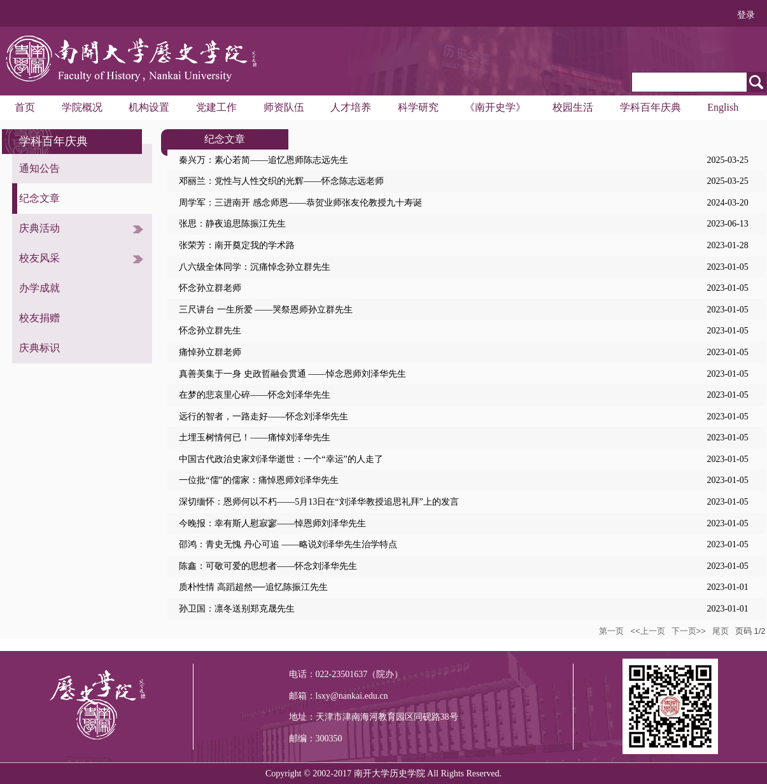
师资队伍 (284, 107)
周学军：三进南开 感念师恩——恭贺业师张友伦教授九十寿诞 (300, 202)
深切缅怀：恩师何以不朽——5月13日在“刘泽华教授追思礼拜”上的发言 (318, 502)
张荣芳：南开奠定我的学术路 (237, 245)
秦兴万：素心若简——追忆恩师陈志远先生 (263, 160)
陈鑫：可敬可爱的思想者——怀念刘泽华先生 (268, 566)
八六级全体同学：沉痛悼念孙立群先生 (254, 267)
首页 (25, 107)
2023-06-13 (727, 223)
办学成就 (39, 288)
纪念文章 (39, 198)
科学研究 (418, 107)
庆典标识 (39, 347)
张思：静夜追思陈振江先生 (232, 223)
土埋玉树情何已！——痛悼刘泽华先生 (254, 437)
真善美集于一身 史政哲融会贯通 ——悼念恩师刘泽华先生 (292, 374)
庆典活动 (39, 228)
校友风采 (39, 258)
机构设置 (149, 107)
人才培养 (350, 107)
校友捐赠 (39, 317)
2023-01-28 (727, 245)
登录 (746, 15)
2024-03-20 (727, 202)
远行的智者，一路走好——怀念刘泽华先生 (263, 416)
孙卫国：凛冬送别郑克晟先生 (237, 608)
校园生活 (572, 107)
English (722, 107)
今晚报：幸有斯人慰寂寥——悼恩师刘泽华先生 (272, 523)
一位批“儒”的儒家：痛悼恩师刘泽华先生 (258, 480)
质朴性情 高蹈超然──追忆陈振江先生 (253, 587)
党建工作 (216, 107)
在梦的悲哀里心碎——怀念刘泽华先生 (254, 395)
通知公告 (39, 168)
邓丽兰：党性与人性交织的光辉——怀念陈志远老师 (281, 181)
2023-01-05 (727, 267)
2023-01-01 (727, 587)
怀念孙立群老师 (210, 288)
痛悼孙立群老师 (210, 352)
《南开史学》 (495, 107)
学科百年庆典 (650, 107)
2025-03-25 (727, 160)
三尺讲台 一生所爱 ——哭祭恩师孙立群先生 (266, 309)
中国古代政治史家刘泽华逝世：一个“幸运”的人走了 (281, 459)
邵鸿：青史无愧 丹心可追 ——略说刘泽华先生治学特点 (288, 544)
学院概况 (82, 107)
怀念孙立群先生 (210, 330)
